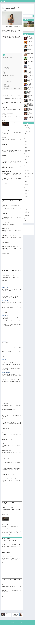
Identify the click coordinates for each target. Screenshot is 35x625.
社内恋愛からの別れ (27, 210)
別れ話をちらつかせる (7, 86)
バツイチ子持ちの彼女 (27, 130)
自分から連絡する (6, 76)
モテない (25, 133)
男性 (24, 206)
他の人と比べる (6, 84)
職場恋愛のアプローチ (27, 217)
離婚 (24, 222)
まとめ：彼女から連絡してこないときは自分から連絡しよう (11, 88)
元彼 (24, 138)
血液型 (25, 220)
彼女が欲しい (26, 183)
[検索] (33, 16)
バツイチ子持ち (26, 125)
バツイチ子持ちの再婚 (27, 127)
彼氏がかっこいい (27, 189)
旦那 (24, 201)
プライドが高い (6, 66)
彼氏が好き (26, 192)
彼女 (24, 180)
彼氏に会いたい (27, 196)
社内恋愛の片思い (27, 214)
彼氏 (24, 187)
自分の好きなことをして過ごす (8, 81)
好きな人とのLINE (27, 172)
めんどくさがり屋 (6, 67)
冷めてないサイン (6, 73)
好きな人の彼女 (27, 175)
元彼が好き (26, 140)
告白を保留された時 (27, 164)
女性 (24, 167)
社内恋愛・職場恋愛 (27, 208)
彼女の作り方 (26, 186)
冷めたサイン (6, 72)
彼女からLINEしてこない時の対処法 (8, 75)
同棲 (24, 153)
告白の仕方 (25, 155)
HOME (17, 621)
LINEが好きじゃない (7, 59)
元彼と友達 (26, 143)
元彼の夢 (26, 146)
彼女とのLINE (26, 184)
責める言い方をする (7, 85)
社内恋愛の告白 (27, 211)
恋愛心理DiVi (4, 1)
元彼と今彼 (26, 141)
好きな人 (25, 169)
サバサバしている (6, 68)
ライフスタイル (26, 135)
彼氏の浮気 (26, 198)
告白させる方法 (27, 158)
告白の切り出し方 (27, 161)
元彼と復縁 (26, 144)
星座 (24, 203)
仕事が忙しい (6, 58)
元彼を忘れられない (27, 150)
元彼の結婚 (26, 147)
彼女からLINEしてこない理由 (7, 57)
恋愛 (24, 199)
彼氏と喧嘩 (26, 195)
